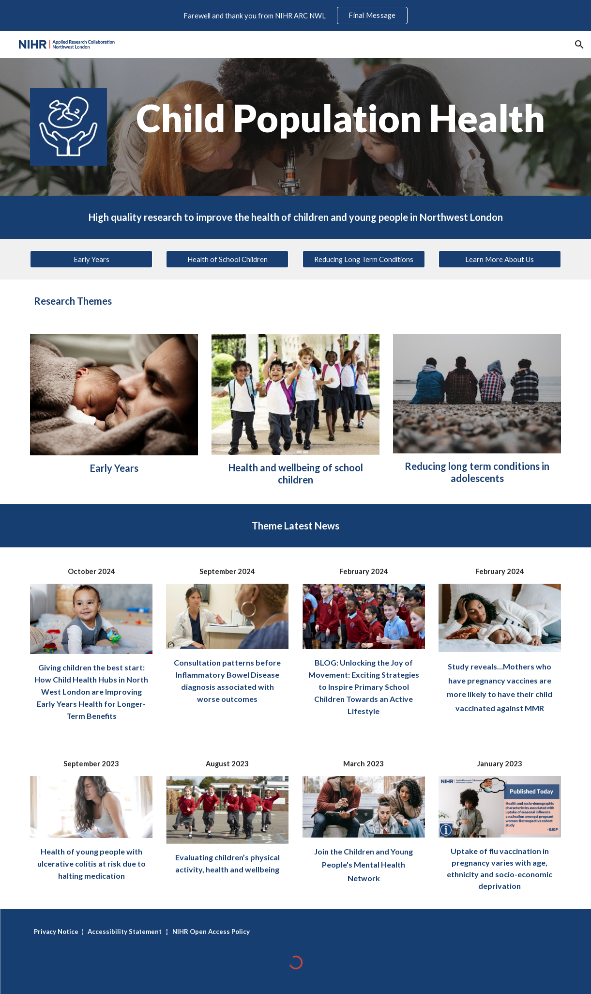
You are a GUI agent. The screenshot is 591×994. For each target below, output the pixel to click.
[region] (295, 15)
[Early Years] (91, 259)
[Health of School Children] (227, 259)
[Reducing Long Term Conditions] (363, 259)
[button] (579, 44)
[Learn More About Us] (500, 259)
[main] (341, 118)
